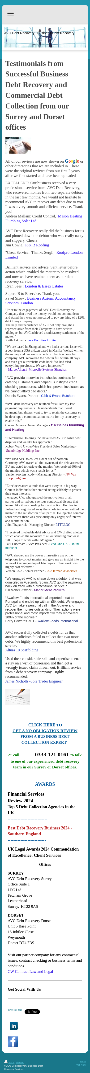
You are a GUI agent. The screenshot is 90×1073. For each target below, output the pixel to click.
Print (9, 1062)
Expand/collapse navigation (45, 13)
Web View (81, 1065)
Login (83, 1061)
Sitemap (20, 1062)
